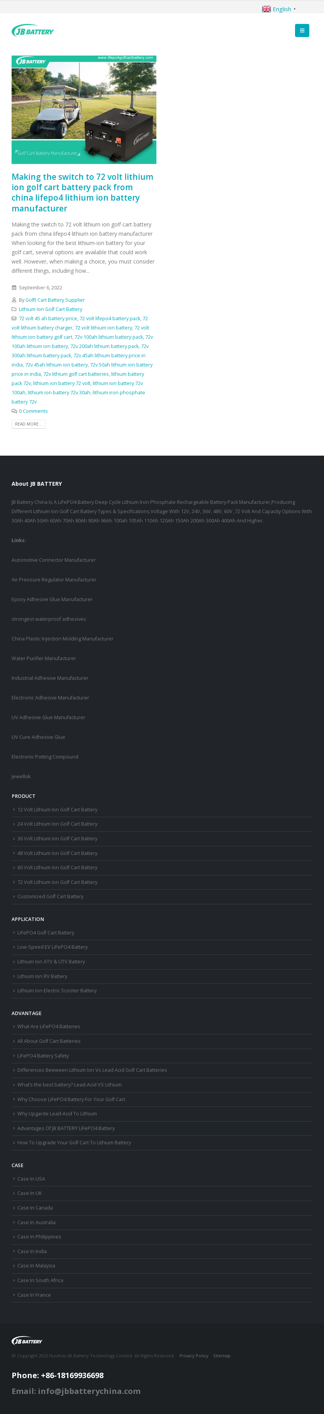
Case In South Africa (40, 1280)
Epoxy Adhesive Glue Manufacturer (52, 599)
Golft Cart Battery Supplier (55, 300)
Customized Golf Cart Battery (50, 896)
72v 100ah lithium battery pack (109, 337)
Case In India (32, 1251)
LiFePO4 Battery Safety (43, 1055)
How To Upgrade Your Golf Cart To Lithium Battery (74, 1142)
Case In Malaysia (36, 1265)
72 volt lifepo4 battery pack (110, 318)
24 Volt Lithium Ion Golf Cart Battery (57, 824)
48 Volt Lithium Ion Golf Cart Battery (57, 853)
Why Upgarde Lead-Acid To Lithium (57, 1113)
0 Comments (33, 411)
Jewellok (21, 776)
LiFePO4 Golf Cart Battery (45, 932)
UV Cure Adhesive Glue (38, 737)
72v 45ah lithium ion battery (56, 365)
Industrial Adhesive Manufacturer (50, 678)
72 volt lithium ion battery (103, 327)
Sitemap (222, 1355)
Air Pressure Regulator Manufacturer (54, 579)
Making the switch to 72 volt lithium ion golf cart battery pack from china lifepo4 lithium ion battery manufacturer (82, 192)
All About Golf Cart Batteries (49, 1041)
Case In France (34, 1295)
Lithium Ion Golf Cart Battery (50, 309)
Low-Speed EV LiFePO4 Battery (52, 947)
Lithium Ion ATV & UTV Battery (51, 961)
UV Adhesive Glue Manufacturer (48, 717)
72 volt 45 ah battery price (48, 318)
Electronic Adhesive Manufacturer (50, 697)
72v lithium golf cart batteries (76, 374)
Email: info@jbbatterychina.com (76, 1391)
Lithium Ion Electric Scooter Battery (57, 990)
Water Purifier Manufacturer (44, 658)
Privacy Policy (194, 1355)
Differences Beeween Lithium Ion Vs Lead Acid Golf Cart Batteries (92, 1070)
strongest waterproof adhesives (49, 619)
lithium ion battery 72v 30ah (59, 392)
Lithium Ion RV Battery (42, 976)
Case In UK (29, 1193)
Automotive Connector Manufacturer (54, 560)
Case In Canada (35, 1208)
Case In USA (31, 1179)
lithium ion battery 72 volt (61, 383)
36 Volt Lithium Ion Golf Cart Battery (57, 838)
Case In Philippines (39, 1236)
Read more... (28, 424)
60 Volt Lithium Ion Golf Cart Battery (57, 867)
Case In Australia (36, 1222)
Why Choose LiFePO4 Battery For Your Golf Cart (71, 1099)
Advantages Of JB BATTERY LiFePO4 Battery (66, 1128)
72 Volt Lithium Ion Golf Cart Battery (57, 882)
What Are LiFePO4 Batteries (48, 1026)
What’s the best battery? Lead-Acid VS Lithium (69, 1084)
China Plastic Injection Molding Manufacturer (63, 638)
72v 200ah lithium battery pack (104, 346)
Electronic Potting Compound (45, 756)
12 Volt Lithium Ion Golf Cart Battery (57, 809)
